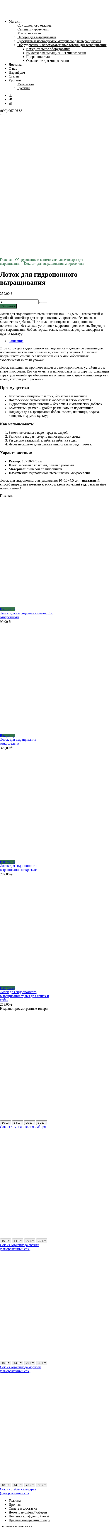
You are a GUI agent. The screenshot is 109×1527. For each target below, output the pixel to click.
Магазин (15, 21)
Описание (16, 204)
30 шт (42, 986)
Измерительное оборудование (48, 49)
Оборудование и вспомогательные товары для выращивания (62, 45)
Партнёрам (17, 72)
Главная (6, 123)
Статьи (14, 76)
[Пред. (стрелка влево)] (1, 1445)
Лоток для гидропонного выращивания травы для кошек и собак (24, 859)
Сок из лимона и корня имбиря (23, 990)
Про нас (14, 1368)
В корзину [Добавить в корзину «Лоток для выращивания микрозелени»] (7, 599)
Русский (15, 80)
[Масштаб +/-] (1, 1441)
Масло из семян (29, 33)
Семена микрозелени (33, 29)
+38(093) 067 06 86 (18, 1391)
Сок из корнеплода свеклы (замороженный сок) (19, 1110)
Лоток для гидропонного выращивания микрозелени (20, 731)
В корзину (8, 170)
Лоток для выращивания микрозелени (18, 605)
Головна (15, 1364)
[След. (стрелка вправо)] (6, 1445)
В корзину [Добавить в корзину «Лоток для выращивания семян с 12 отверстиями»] (7, 473)
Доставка (15, 64)
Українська (25, 84)
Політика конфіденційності (29, 1380)
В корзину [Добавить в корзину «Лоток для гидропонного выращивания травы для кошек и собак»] (7, 852)
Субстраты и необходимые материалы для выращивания (59, 41)
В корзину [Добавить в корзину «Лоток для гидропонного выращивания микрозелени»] (7, 725)
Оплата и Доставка (23, 1372)
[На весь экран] (6, 1441)
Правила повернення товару (29, 1384)
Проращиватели (38, 57)
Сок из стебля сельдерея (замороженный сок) (18, 1355)
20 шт (30, 986)
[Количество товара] (19, 165)
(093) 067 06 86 (11, 111)
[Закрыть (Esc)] (15, 1441)
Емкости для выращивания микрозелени (56, 53)
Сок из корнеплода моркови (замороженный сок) (20, 1233)
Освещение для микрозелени (47, 60)
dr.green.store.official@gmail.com (28, 1399)
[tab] (59, 205)
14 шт (17, 986)
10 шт (5, 986)
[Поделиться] (10, 1441)
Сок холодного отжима (34, 25)
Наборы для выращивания (36, 37)
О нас (13, 68)
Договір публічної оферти (28, 1376)
